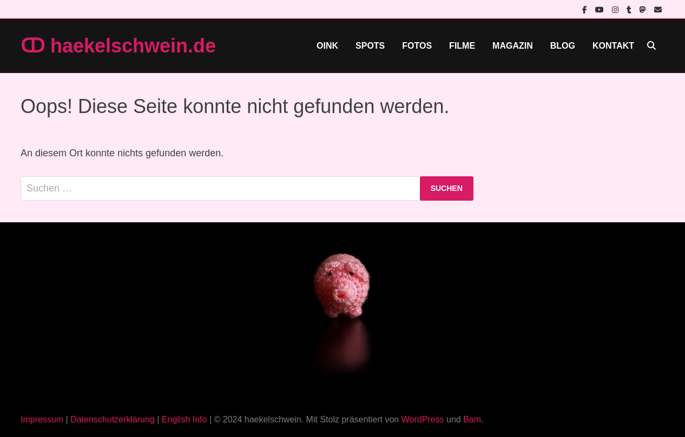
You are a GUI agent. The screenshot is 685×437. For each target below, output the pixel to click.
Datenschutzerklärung (112, 419)
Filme (462, 45)
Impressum (42, 419)
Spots (370, 45)
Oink (327, 45)
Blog (562, 45)
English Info (184, 419)
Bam (472, 419)
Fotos (417, 45)
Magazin (512, 45)
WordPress (422, 419)
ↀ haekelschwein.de (118, 46)
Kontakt (613, 45)
